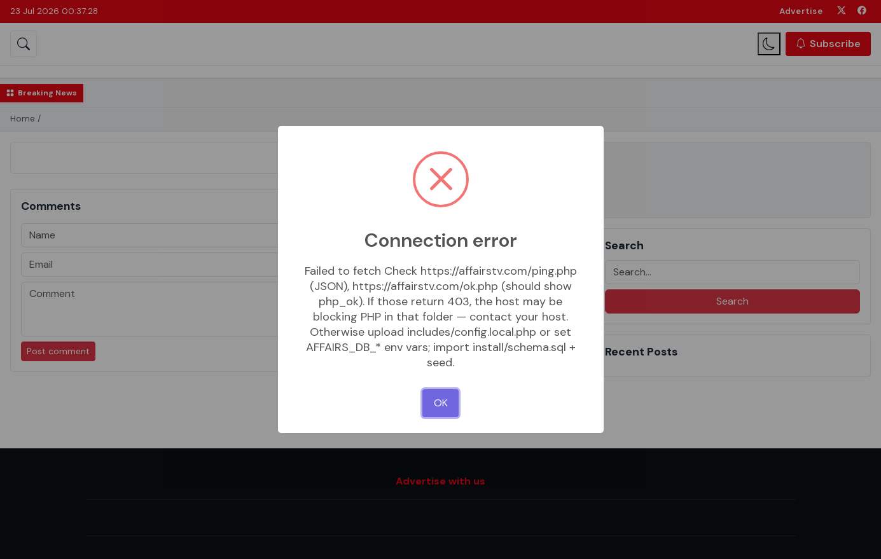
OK (441, 403)
